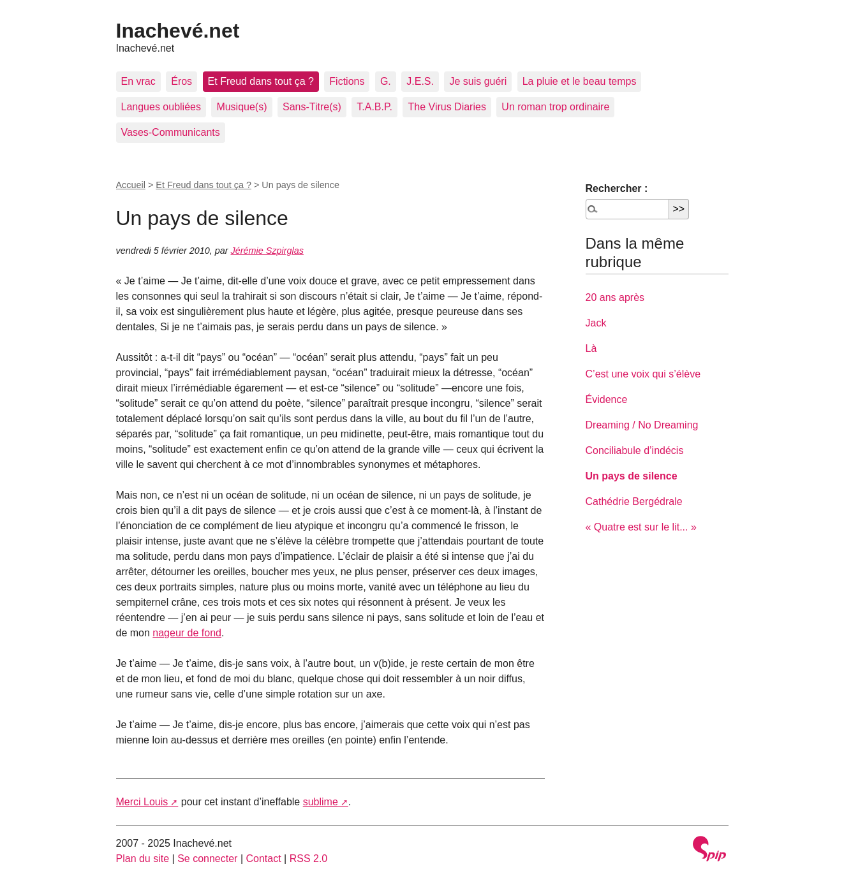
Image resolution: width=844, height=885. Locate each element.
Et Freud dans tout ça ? (261, 81)
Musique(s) (241, 106)
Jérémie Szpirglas (267, 250)
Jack (596, 323)
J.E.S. (420, 81)
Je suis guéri (478, 81)
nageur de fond (186, 632)
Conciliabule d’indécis (635, 450)
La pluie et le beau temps (579, 81)
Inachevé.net (178, 30)
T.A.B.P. (374, 106)
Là (591, 348)
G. (385, 81)
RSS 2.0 (309, 858)
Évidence (607, 399)
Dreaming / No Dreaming (642, 425)
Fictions (346, 81)
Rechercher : (617, 188)
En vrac (138, 81)
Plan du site (143, 858)
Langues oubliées (161, 106)
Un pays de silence (631, 476)
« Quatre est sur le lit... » (641, 527)
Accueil (130, 185)
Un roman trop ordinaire (555, 106)
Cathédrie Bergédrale (634, 501)
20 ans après (615, 297)
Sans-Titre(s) (312, 106)
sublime (320, 801)
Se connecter (207, 858)
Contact (263, 858)
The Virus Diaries (446, 106)
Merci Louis (142, 801)
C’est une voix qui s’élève (643, 374)
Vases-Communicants (170, 132)
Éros (181, 81)
